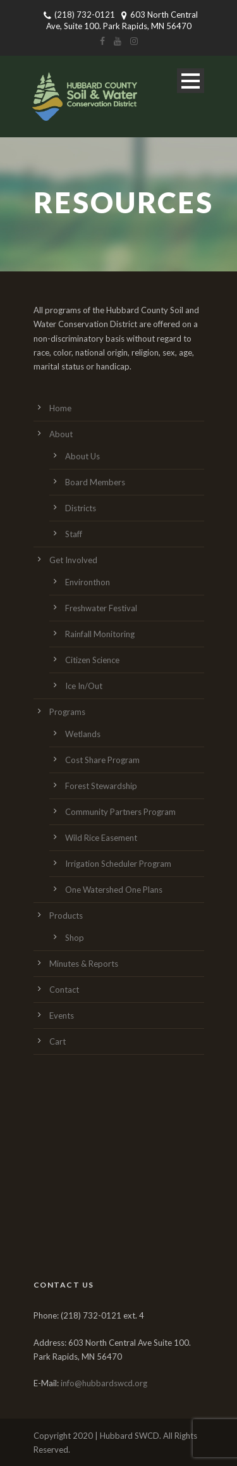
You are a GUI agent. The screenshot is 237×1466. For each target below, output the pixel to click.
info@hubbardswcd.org (104, 1383)
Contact (64, 990)
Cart (57, 1041)
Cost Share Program (102, 760)
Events (61, 1015)
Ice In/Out (83, 686)
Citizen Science (92, 660)
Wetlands (82, 734)
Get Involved (73, 560)
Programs (67, 712)
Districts (80, 508)
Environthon (87, 582)
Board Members (95, 482)
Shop (74, 938)
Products (66, 915)
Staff (73, 534)
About (61, 434)
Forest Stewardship (101, 786)
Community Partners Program (120, 812)
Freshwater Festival (101, 608)
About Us (82, 456)
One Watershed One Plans (113, 890)
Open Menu (190, 80)
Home (60, 408)
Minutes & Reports (83, 964)
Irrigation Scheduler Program (118, 864)
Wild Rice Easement (101, 838)
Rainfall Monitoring (100, 634)
